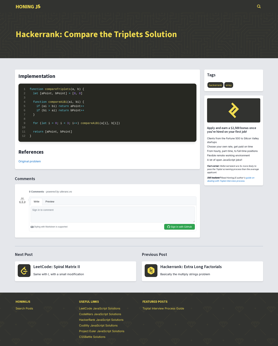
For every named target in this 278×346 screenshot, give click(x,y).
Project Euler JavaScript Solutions (101, 331)
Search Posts (24, 308)
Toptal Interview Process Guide (163, 308)
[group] (28, 6)
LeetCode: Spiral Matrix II (56, 266)
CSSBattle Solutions (92, 337)
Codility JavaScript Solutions (98, 325)
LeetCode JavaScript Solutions (99, 308)
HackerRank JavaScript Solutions (101, 320)
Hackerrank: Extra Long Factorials (191, 266)
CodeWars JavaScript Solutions (100, 314)
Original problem (29, 161)
